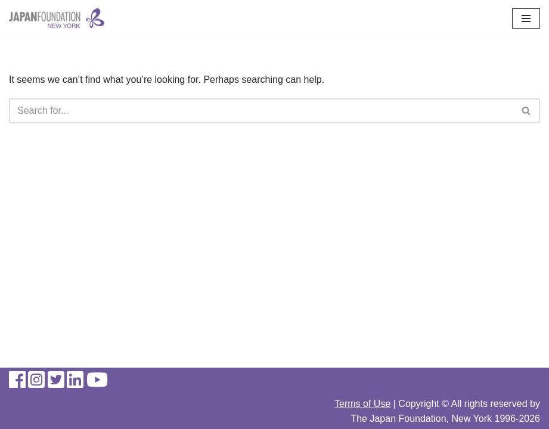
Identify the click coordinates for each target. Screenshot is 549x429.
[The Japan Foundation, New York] (56, 18)
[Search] (261, 110)
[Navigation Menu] (526, 18)
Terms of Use (362, 404)
